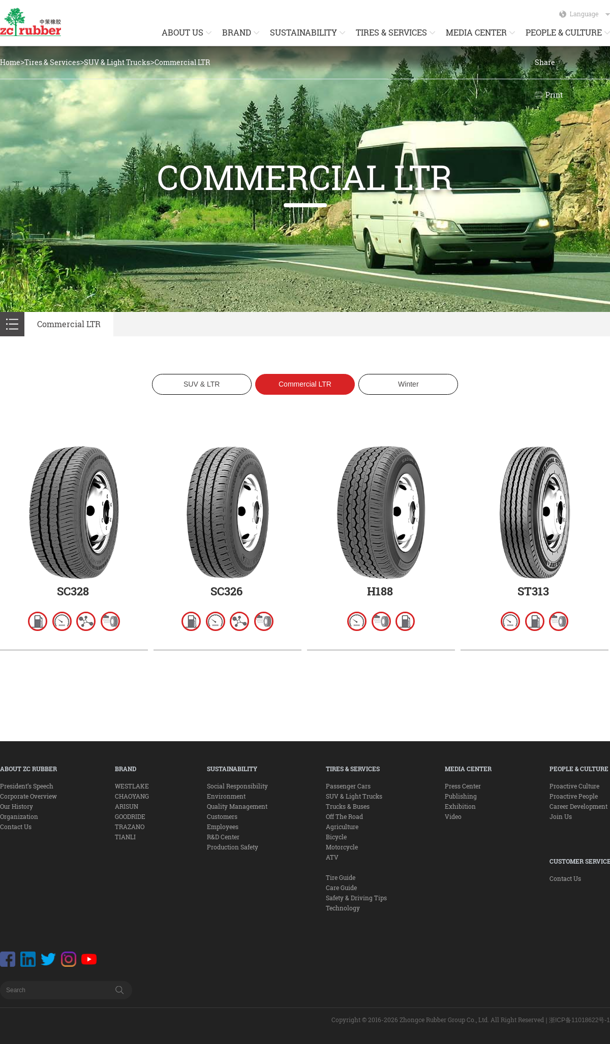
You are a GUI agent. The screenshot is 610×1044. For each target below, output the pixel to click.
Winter (408, 384)
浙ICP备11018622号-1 (579, 1020)
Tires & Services (52, 62)
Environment (226, 796)
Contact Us (16, 826)
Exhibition (460, 806)
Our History (16, 806)
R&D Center (223, 837)
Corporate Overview (28, 796)
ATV (332, 857)
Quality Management (237, 806)
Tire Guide (340, 877)
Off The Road (344, 816)
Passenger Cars (348, 786)
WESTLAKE (132, 786)
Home (10, 62)
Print (554, 95)
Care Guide (341, 887)
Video (453, 816)
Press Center (463, 786)
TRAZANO (129, 826)
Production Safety (232, 847)
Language (590, 14)
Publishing (461, 796)
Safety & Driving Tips (356, 898)
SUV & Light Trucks (117, 62)
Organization (19, 816)
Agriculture (342, 826)
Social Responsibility (237, 786)
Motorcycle (342, 847)
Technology (343, 908)
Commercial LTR (182, 62)
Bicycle (336, 837)
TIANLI (125, 837)
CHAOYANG (132, 796)
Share (545, 62)
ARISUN (126, 806)
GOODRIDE (130, 816)
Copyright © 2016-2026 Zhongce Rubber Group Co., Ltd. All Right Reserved (437, 1020)
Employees (222, 826)
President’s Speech (26, 786)
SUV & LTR (202, 384)
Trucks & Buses (348, 806)
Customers (222, 816)
